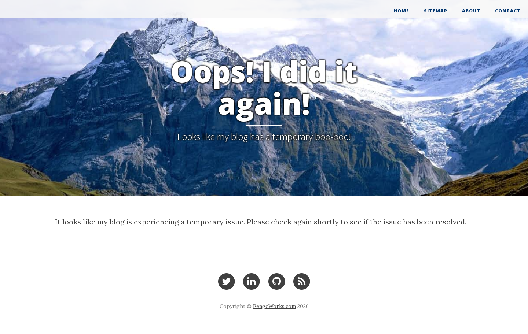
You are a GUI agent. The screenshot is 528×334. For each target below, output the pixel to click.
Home (401, 11)
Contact (508, 11)
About (471, 11)
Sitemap (435, 11)
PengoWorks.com (274, 306)
